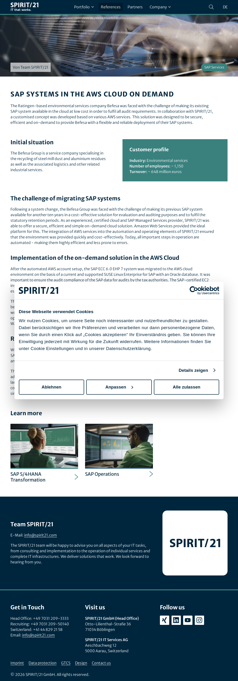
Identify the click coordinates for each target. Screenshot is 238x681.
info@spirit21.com (40, 535)
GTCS (65, 663)
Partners (135, 7)
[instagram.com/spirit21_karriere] (199, 620)
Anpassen (119, 387)
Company (160, 7)
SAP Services (214, 67)
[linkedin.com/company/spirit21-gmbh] (176, 620)
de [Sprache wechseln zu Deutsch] (225, 7)
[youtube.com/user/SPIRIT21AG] (187, 620)
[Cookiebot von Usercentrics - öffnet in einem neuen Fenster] (198, 290)
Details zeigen (193, 370)
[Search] (211, 7)
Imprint (17, 663)
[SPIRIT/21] (24, 7)
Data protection (42, 663)
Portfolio (84, 7)
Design (81, 663)
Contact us (101, 663)
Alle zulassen (186, 387)
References (111, 7)
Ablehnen (51, 387)
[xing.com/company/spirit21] (164, 620)
